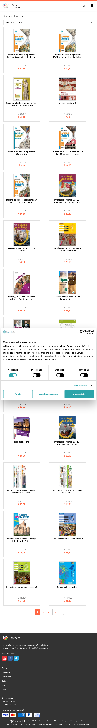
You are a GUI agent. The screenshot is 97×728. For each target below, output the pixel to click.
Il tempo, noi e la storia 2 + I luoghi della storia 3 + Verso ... (22, 491)
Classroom (6, 677)
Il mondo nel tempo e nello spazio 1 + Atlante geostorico (67, 249)
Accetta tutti (79, 394)
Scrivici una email (9, 704)
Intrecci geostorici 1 (67, 103)
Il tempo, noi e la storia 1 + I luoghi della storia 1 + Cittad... (22, 540)
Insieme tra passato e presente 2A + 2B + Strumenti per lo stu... (21, 201)
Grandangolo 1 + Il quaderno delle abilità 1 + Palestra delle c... (21, 298)
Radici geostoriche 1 (22, 442)
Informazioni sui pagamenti (13, 710)
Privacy (5, 648)
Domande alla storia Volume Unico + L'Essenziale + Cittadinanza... (22, 104)
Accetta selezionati (48, 394)
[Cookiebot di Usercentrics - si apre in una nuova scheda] (82, 332)
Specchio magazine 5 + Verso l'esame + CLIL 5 (67, 298)
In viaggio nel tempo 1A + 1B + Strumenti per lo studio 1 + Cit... (67, 201)
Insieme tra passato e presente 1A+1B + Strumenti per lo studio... (21, 56)
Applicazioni (7, 672)
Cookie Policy (13, 648)
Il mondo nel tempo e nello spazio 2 (21, 587)
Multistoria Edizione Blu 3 (67, 587)
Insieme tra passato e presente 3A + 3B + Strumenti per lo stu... (67, 152)
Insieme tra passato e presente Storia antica (21, 152)
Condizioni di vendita (28, 648)
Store (4, 685)
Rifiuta (18, 394)
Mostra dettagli (81, 385)
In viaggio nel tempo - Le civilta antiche (21, 249)
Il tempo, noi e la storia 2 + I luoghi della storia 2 (67, 491)
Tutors (4, 681)
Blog (4, 689)
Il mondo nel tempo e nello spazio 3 (67, 539)
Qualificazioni (42, 648)
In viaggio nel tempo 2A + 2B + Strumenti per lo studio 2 (67, 443)
